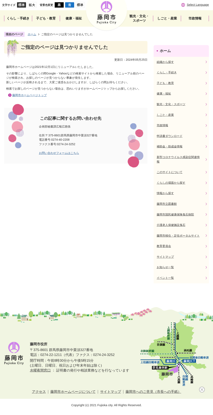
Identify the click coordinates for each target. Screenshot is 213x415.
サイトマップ (165, 256)
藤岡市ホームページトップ (29, 95)
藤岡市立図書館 (167, 203)
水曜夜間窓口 (40, 370)
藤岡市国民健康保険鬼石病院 (175, 214)
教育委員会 (164, 246)
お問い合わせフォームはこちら (59, 153)
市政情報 (162, 125)
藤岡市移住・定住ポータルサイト (178, 235)
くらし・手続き (167, 72)
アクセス (39, 392)
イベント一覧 (165, 277)
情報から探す (165, 193)
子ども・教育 (165, 83)
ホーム (32, 34)
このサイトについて (169, 172)
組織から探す (165, 62)
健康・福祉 (164, 93)
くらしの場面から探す (171, 182)
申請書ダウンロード (169, 136)
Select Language (198, 4)
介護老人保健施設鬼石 (171, 225)
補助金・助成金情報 (169, 146)
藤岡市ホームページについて (73, 392)
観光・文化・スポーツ (171, 104)
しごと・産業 (165, 114)
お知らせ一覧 (165, 267)
